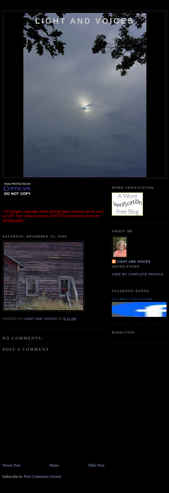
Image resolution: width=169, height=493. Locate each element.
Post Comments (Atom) (42, 476)
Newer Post (11, 465)
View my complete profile (138, 274)
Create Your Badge (141, 298)
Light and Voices (84, 21)
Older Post (96, 465)
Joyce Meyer (119, 298)
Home (54, 465)
